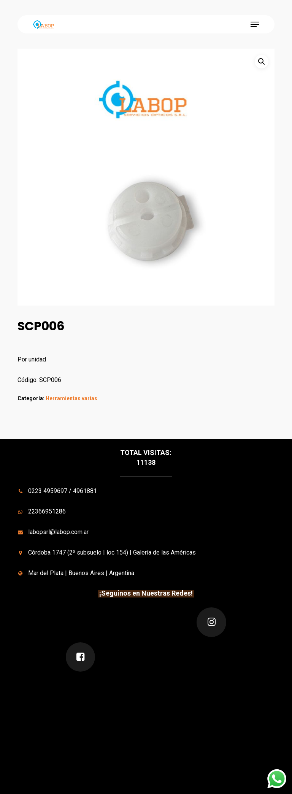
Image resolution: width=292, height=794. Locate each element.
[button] (255, 24)
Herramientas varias (71, 398)
